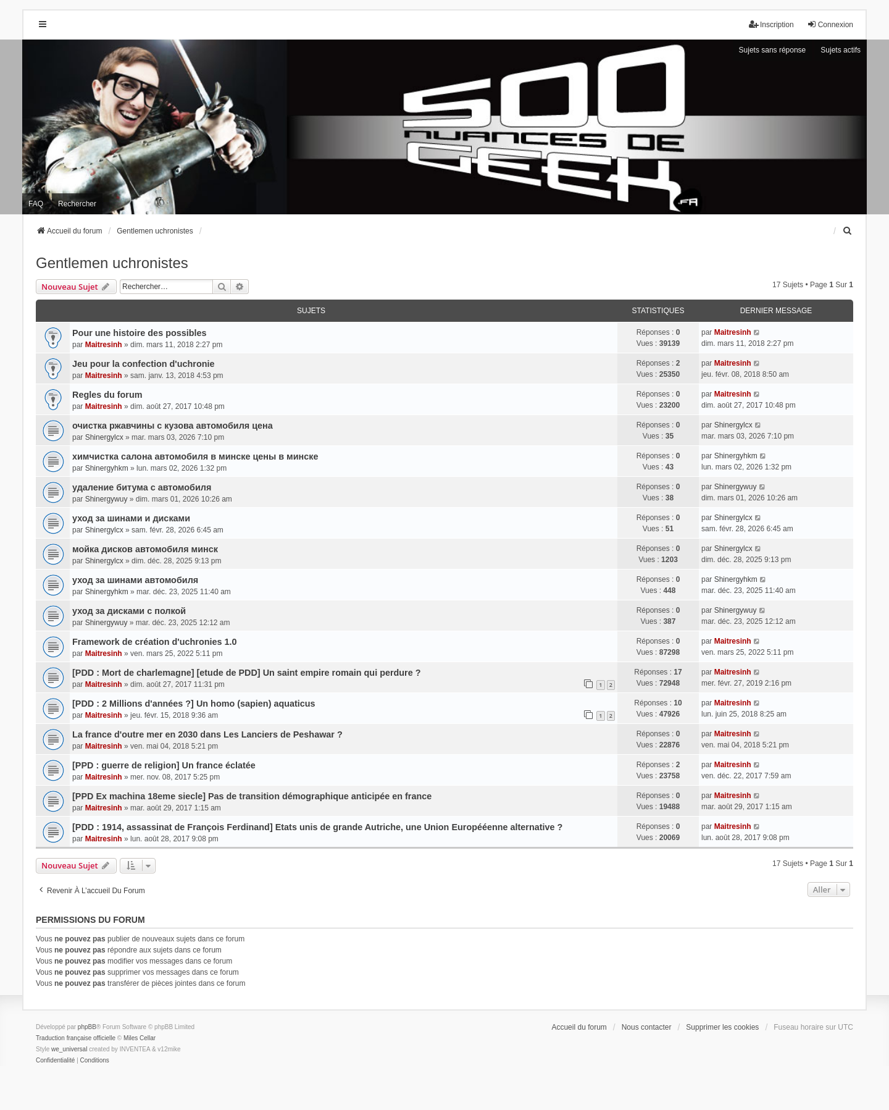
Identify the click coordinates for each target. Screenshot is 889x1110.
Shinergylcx (104, 437)
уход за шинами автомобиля (135, 580)
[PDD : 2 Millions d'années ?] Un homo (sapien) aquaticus (193, 703)
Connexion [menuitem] (830, 24)
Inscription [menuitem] (771, 24)
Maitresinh (103, 344)
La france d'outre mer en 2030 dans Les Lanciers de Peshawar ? (207, 734)
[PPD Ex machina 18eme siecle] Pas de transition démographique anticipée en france (252, 796)
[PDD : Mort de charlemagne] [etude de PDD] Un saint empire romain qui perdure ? (246, 673)
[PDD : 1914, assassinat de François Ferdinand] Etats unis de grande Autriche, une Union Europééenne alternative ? (317, 827)
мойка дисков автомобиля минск (145, 549)
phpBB (87, 1027)
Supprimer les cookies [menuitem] (722, 1027)
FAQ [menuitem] (35, 204)
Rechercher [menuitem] (77, 204)
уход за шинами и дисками (131, 518)
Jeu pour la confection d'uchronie (143, 364)
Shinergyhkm (106, 468)
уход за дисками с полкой (129, 611)
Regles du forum (107, 395)
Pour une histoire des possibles (139, 333)
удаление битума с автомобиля (141, 487)
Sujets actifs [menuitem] (840, 50)
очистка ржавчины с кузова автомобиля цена (172, 426)
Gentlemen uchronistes (112, 262)
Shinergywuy (106, 499)
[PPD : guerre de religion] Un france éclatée (164, 765)
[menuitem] (847, 231)
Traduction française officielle (75, 1038)
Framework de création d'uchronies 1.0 (154, 642)
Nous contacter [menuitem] (647, 1027)
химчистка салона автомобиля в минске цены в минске (195, 456)
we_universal (69, 1049)
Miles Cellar (139, 1038)
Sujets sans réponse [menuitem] (772, 50)
